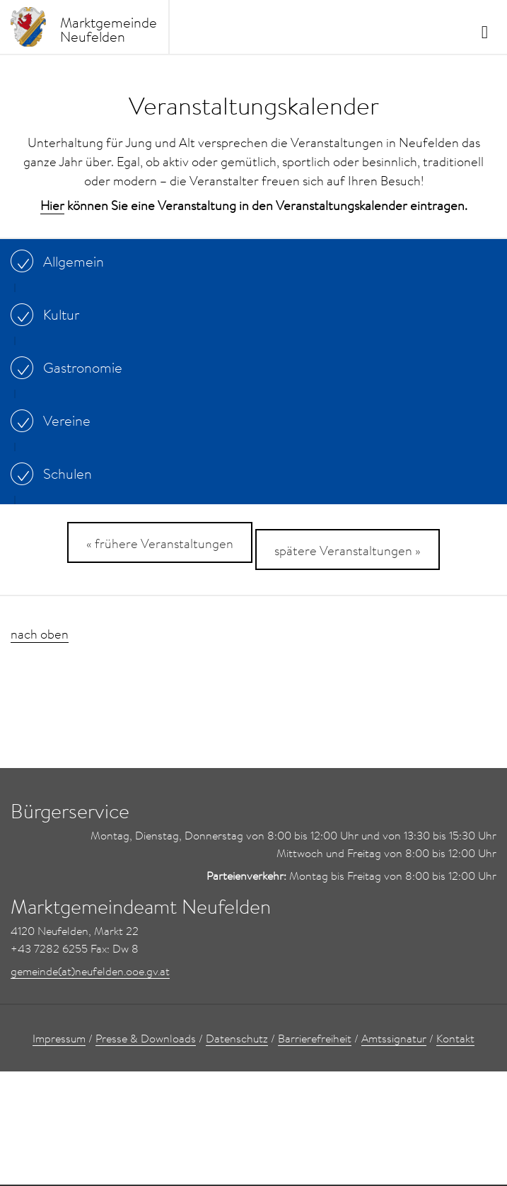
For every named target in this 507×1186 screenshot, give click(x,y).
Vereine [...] (54, 420)
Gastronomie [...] (70, 367)
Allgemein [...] (61, 261)
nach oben (40, 634)
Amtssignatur (393, 1038)
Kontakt (455, 1038)
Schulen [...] (55, 473)
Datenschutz (237, 1038)
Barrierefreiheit (314, 1038)
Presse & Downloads (145, 1038)
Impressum (59, 1038)
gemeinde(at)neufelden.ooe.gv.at (90, 971)
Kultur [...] (48, 314)
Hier (52, 205)
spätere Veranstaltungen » (347, 550)
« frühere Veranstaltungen (159, 543)
